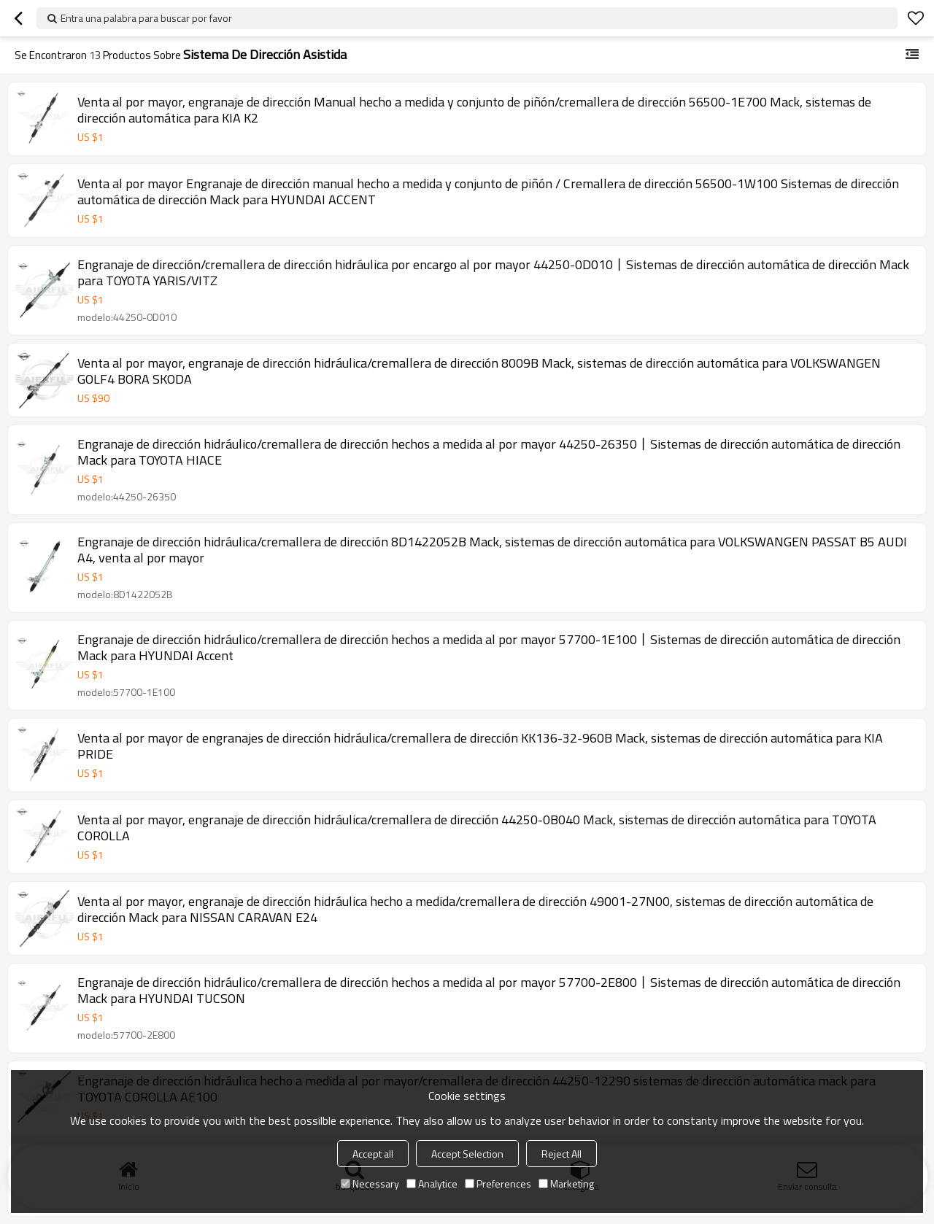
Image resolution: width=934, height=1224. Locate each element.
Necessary (370, 1183)
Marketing (566, 1183)
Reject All (561, 1153)
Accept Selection (467, 1153)
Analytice (432, 1183)
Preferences (498, 1183)
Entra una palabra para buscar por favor (146, 18)
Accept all (372, 1153)
